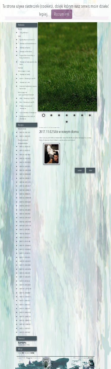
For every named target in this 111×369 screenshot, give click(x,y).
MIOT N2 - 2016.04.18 (25, 222)
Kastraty (20, 68)
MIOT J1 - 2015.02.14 (25, 237)
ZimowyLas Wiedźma (26, 51)
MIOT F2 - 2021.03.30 (25, 162)
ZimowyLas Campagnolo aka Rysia (28, 63)
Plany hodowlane (23, 140)
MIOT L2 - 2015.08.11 (25, 229)
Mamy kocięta (22, 342)
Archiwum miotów (23, 143)
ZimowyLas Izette (25, 82)
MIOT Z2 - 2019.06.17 (25, 186)
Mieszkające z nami (24, 71)
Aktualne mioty (22, 129)
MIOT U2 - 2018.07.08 (25, 198)
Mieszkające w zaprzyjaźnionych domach (26, 93)
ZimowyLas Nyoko (25, 47)
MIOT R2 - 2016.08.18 (25, 210)
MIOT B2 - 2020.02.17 (25, 178)
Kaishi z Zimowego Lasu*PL (28, 78)
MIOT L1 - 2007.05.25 (25, 328)
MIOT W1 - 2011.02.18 (25, 289)
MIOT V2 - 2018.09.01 (25, 194)
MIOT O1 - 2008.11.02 (25, 316)
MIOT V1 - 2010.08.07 (25, 293)
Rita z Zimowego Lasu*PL (27, 102)
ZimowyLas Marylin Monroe (28, 43)
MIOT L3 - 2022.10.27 (25, 136)
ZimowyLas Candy (25, 74)
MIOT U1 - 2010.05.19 (25, 297)
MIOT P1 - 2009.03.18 (25, 312)
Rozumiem (61, 14)
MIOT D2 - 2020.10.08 (25, 170)
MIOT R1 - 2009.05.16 (25, 308)
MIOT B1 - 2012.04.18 (25, 269)
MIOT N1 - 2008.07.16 (25, 320)
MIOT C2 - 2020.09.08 (25, 174)
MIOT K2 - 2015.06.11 (25, 233)
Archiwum (41, 127)
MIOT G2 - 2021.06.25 (25, 158)
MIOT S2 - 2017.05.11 (25, 206)
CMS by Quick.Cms (77, 358)
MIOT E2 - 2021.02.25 (25, 166)
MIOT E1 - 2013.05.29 (25, 257)
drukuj (90, 170)
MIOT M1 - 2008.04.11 (25, 324)
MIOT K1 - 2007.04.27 (25, 332)
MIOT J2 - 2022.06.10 (25, 146)
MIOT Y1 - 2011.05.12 (25, 281)
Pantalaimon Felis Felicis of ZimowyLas (27, 117)
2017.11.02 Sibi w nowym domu (52, 127)
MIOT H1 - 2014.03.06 (25, 245)
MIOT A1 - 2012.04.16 (25, 273)
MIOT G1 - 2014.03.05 (25, 249)
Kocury (20, 29)
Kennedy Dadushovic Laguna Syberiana (28, 87)
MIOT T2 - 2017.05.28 (25, 202)
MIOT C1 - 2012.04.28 (25, 265)
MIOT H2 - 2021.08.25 (25, 154)
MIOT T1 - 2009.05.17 (25, 300)
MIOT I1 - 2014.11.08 (25, 241)
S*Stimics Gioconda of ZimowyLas (26, 107)
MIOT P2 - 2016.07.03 (25, 214)
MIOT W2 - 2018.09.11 (25, 190)
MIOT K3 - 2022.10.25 (25, 132)
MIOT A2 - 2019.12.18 (25, 182)
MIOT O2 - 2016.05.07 (25, 217)
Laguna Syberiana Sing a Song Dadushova (27, 56)
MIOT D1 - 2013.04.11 (25, 261)
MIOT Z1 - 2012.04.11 (25, 277)
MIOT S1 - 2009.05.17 (25, 305)
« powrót (80, 170)
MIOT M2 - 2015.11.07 (25, 225)
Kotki (19, 36)
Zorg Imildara (24, 32)
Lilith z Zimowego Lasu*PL (27, 98)
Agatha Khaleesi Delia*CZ (27, 39)
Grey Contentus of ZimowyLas (28, 112)
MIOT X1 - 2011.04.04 (25, 285)
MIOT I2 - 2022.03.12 (25, 150)
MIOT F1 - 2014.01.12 (25, 253)
